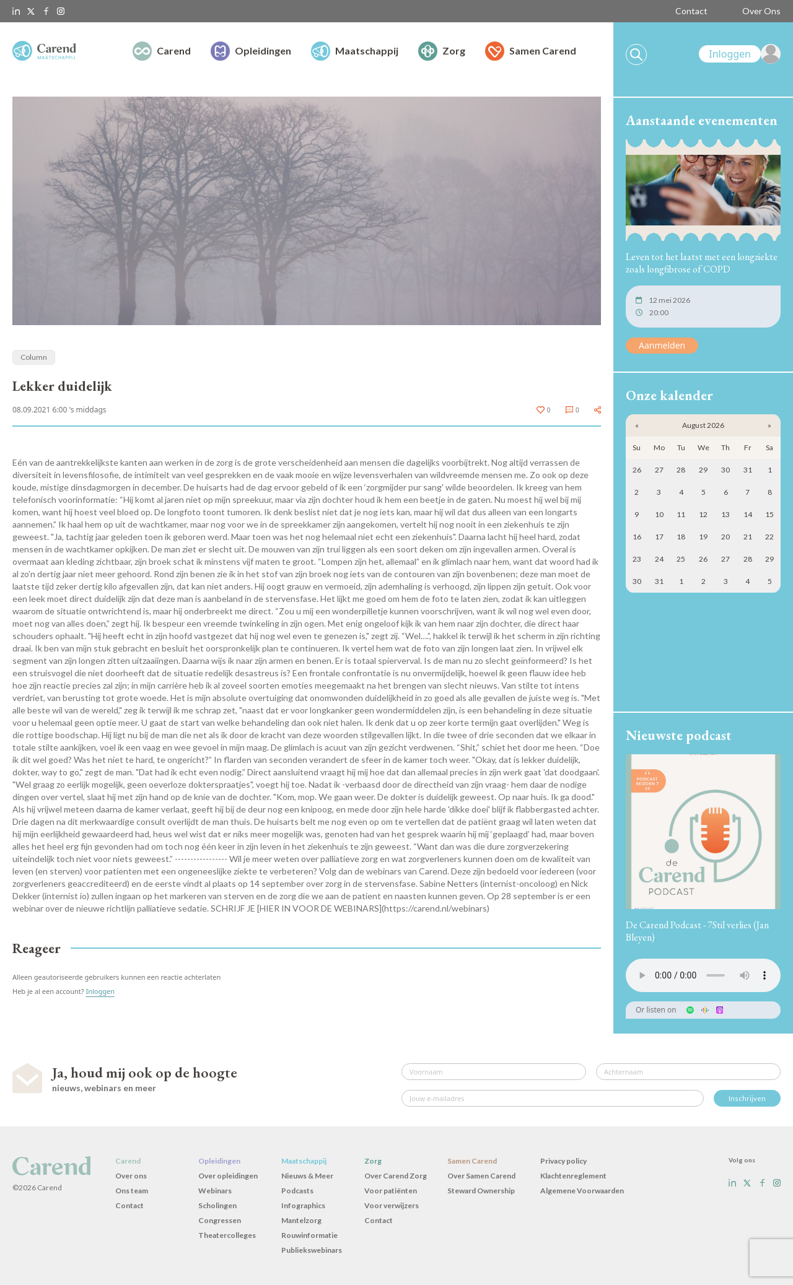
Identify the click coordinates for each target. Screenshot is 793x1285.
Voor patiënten (390, 1190)
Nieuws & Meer (307, 1175)
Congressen (219, 1220)
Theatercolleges (227, 1235)
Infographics (303, 1205)
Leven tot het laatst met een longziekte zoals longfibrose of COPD (702, 263)
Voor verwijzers (391, 1205)
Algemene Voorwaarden (582, 1190)
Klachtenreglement (573, 1175)
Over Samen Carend (481, 1175)
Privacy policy (563, 1160)
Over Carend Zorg (395, 1175)
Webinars (215, 1190)
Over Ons (761, 11)
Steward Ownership (481, 1190)
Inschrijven (747, 1098)
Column (33, 357)
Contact (691, 11)
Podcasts (297, 1190)
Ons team (131, 1190)
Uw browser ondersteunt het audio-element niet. (703, 975)
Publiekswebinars (311, 1250)
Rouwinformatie (309, 1235)
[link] (740, 54)
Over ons (131, 1175)
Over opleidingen (228, 1175)
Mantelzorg (301, 1220)
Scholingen (217, 1205)
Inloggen (100, 991)
